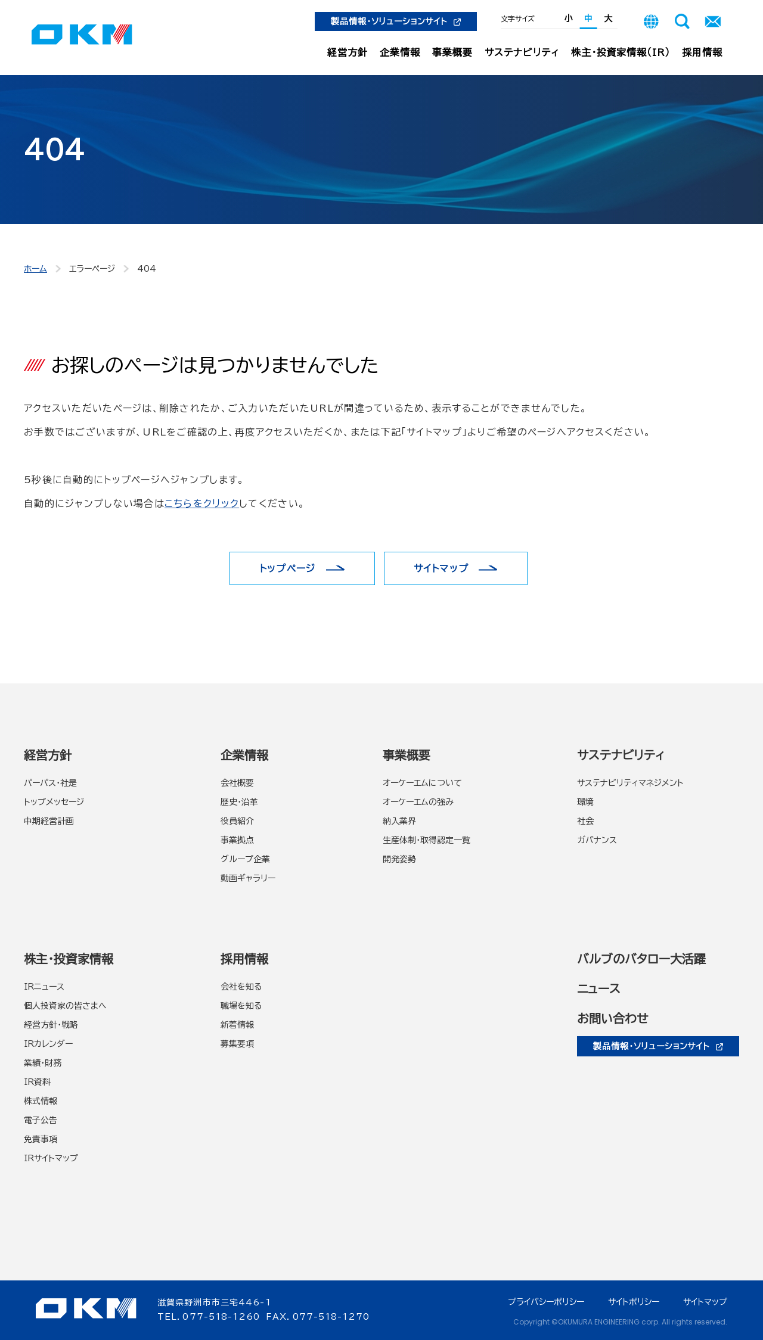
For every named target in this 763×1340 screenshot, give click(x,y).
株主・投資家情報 (68, 959)
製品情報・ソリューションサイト (396, 21)
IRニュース (44, 987)
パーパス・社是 (50, 783)
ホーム (35, 269)
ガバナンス (597, 840)
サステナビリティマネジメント (630, 783)
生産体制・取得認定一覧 (426, 840)
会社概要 (237, 783)
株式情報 (40, 1101)
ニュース (599, 988)
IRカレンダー (48, 1044)
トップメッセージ (54, 802)
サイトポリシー (633, 1302)
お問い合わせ (612, 1018)
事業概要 (452, 52)
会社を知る (241, 987)
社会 (585, 821)
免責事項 (40, 1139)
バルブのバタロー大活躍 (641, 959)
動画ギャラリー (248, 878)
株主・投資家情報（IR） (621, 52)
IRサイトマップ (51, 1158)
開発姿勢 (399, 859)
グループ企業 (245, 859)
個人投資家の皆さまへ (65, 1006)
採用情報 (702, 52)
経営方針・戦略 (51, 1025)
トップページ (287, 568)
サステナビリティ (522, 52)
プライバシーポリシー (546, 1302)
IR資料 (37, 1082)
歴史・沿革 (239, 802)
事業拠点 (237, 840)
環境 (585, 802)
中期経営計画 (49, 821)
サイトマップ (441, 568)
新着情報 (237, 1025)
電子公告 (40, 1120)
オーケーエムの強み (418, 802)
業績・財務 (42, 1063)
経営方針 (347, 52)
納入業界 (399, 821)
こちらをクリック (202, 503)
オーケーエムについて (422, 783)
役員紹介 (237, 821)
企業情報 (400, 52)
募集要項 (237, 1044)
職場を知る (241, 1006)
